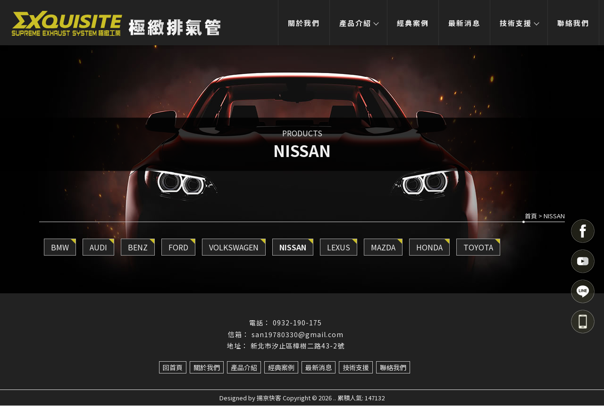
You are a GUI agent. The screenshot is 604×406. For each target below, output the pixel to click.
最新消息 (464, 23)
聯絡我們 (573, 23)
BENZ (138, 247)
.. (334, 398)
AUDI (98, 247)
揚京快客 (269, 398)
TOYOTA (478, 247)
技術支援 (518, 23)
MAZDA (383, 247)
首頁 (531, 216)
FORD (178, 247)
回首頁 (173, 368)
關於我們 (303, 23)
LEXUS (338, 247)
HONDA (429, 247)
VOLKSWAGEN (234, 247)
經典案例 (412, 23)
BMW (60, 247)
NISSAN (292, 247)
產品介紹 (357, 23)
